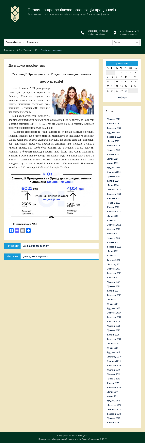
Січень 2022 (113, 255)
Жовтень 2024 (114, 172)
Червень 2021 (113, 282)
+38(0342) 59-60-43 (98, 31)
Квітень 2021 (113, 291)
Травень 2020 (113, 330)
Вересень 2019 (114, 365)
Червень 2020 (113, 326)
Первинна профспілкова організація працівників (72, 10)
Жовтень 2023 (114, 190)
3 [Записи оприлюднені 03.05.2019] (126, 72)
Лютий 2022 (113, 251)
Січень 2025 (113, 163)
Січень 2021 (113, 304)
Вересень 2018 (114, 414)
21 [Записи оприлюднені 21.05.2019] (112, 86)
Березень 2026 (114, 128)
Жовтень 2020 (114, 313)
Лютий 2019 (113, 392)
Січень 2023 (113, 220)
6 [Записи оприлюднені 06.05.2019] (107, 77)
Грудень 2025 (113, 132)
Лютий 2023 (113, 216)
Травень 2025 (113, 150)
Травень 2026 (113, 119)
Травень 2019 (113, 379)
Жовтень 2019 (114, 361)
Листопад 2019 (114, 357)
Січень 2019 (113, 396)
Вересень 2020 (114, 317)
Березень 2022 (114, 247)
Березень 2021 (114, 295)
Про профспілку (13, 42)
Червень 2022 (113, 233)
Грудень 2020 (113, 308)
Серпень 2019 (113, 370)
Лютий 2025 (113, 159)
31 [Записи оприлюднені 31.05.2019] (126, 91)
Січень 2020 (113, 348)
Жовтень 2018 (114, 409)
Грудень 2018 (113, 401)
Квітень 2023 (113, 207)
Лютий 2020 (113, 343)
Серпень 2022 (113, 229)
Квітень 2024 (113, 181)
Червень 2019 (113, 374)
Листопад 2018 (114, 405)
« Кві (119, 97)
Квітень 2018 (113, 423)
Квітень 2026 (113, 124)
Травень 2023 (113, 203)
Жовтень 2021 (114, 269)
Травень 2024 (113, 176)
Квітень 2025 (113, 154)
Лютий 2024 (113, 185)
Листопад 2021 (114, 264)
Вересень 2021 (114, 273)
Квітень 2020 (113, 335)
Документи (32, 42)
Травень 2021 (113, 286)
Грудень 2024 (113, 168)
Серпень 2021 (113, 277)
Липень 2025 (113, 141)
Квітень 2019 (113, 383)
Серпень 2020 (113, 321)
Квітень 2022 (113, 242)
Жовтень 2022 (114, 225)
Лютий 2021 (113, 299)
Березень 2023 (114, 212)
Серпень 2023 (113, 198)
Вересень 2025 (114, 137)
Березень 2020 (114, 339)
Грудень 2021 (113, 260)
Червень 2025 (113, 146)
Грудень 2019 (113, 352)
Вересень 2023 (114, 194)
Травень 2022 (113, 238)
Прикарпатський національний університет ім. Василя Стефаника (69, 439)
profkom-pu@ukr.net (96, 34)
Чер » (124, 97)
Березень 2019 (114, 387)
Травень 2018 (113, 418)
